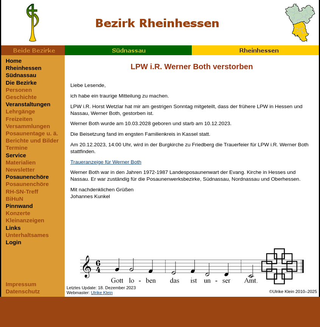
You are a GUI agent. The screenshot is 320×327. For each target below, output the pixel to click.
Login (13, 242)
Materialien (21, 162)
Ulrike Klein (102, 292)
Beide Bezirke (33, 50)
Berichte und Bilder (32, 140)
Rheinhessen (255, 50)
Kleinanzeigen (25, 220)
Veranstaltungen (28, 104)
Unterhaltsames (27, 235)
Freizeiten (19, 119)
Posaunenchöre (27, 177)
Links (13, 228)
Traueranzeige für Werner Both (105, 162)
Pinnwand (19, 206)
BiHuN (14, 198)
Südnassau (128, 50)
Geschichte (21, 97)
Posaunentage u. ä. (32, 133)
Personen (19, 90)
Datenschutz (23, 291)
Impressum (21, 284)
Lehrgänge (20, 111)
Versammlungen (28, 126)
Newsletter (20, 169)
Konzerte (18, 213)
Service (16, 155)
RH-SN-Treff (22, 191)
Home (14, 60)
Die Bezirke (21, 82)
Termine (17, 147)
